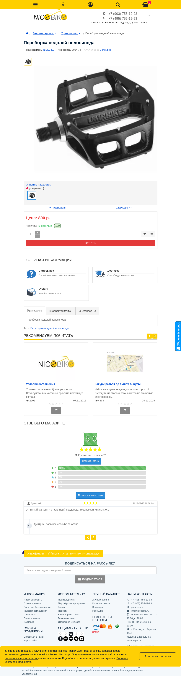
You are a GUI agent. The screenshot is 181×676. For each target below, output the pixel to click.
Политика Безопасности (37, 605)
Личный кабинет (101, 598)
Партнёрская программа (71, 601)
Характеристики (60, 309)
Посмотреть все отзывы (90, 494)
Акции (61, 605)
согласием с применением (21, 658)
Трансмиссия (71, 33)
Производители (66, 598)
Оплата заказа (32, 616)
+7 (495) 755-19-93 (122, 18)
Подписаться (90, 577)
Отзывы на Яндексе (69, 620)
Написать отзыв (90, 459)
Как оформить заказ (69, 612)
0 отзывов (105, 49)
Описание (34, 309)
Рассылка (97, 609)
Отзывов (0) (87, 309)
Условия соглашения (40, 382)
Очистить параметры (38, 184)
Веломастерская (44, 33)
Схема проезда (32, 601)
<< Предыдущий (57, 206)
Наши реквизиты (33, 598)
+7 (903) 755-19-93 (122, 14)
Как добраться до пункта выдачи (118, 382)
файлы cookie (92, 650)
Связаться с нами (34, 635)
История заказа (101, 601)
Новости (62, 609)
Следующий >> (124, 206)
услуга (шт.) (35, 188)
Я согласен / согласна (157, 656)
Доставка (29, 620)
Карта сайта (30, 639)
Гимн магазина (66, 616)
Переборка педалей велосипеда (49, 326)
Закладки (97, 605)
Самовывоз (30, 612)
